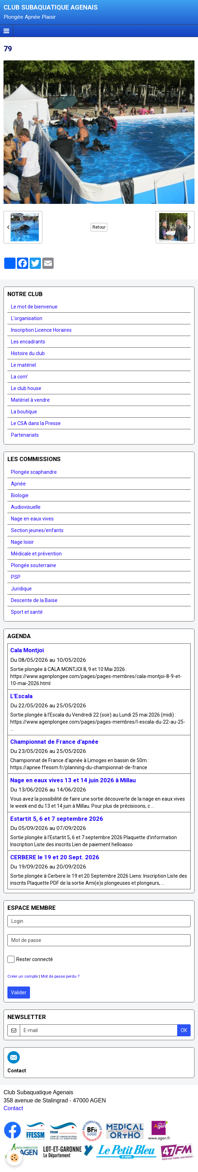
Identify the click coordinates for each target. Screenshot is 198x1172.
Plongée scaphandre (34, 472)
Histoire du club (28, 353)
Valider (18, 992)
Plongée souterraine (33, 565)
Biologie (20, 495)
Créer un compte (22, 976)
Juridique (21, 588)
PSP (15, 577)
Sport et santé (27, 612)
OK (184, 1030)
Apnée (18, 484)
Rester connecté (30, 959)
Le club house (26, 388)
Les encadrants (28, 341)
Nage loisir (22, 542)
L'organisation (26, 318)
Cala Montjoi (27, 650)
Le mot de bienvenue (34, 307)
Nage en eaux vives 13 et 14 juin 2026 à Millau (73, 780)
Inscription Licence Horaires (41, 330)
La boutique (24, 411)
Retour (99, 227)
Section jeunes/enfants (37, 530)
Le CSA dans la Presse (36, 423)
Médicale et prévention (36, 553)
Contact (13, 1108)
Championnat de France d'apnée (54, 741)
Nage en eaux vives (32, 519)
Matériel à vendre (30, 400)
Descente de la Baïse (34, 600)
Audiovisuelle (26, 507)
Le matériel (23, 365)
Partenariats (25, 435)
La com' (19, 376)
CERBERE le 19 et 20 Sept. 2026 (54, 857)
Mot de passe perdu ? (60, 976)
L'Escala (21, 696)
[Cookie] (14, 1158)
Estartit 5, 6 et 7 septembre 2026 (56, 818)
